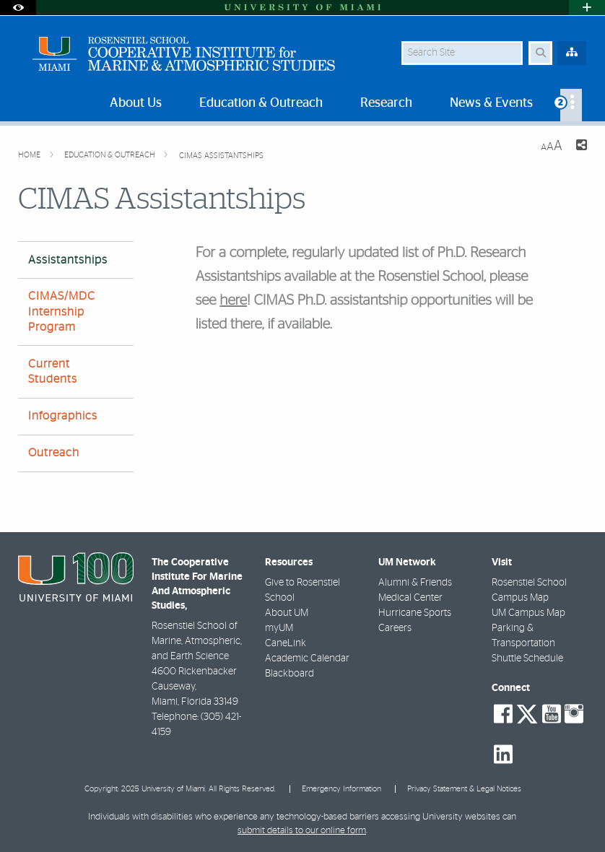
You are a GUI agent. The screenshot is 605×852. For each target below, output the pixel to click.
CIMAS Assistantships (221, 156)
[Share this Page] (580, 147)
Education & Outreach (110, 155)
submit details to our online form (302, 830)
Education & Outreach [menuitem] (261, 103)
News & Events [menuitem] (491, 103)
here (233, 301)
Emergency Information (341, 789)
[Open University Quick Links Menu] (587, 7)
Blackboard (289, 674)
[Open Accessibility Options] (18, 7)
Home (30, 155)
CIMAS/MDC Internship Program (61, 311)
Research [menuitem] (386, 103)
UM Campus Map (528, 613)
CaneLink (285, 643)
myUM (279, 628)
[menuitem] (571, 105)
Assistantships (68, 260)
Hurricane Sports (414, 613)
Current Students (52, 371)
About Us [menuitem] (136, 103)
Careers (395, 628)
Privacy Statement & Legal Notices (464, 789)
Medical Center (410, 598)
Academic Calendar (307, 658)
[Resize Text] (551, 146)
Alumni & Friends (415, 583)
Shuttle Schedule (527, 658)
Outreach (53, 452)
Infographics (62, 416)
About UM (286, 613)
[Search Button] (540, 53)
